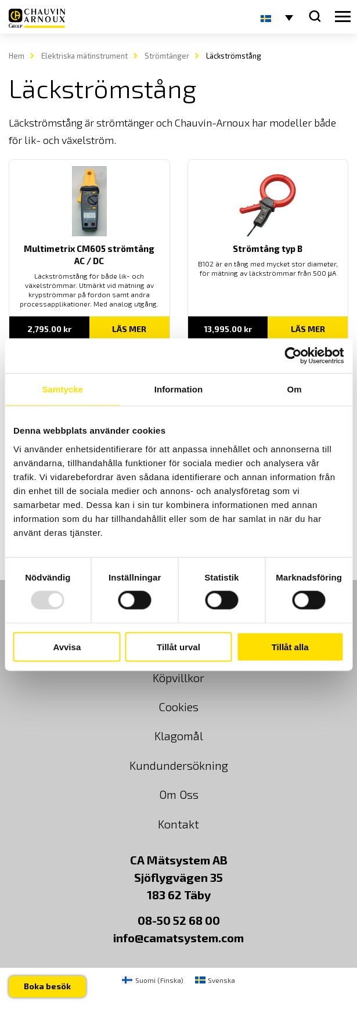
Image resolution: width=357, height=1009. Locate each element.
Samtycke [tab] (62, 389)
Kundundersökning (178, 765)
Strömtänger (167, 55)
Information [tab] (178, 389)
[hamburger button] (343, 17)
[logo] (37, 18)
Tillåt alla (290, 646)
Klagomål (178, 736)
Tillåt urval (178, 646)
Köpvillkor (178, 677)
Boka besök (47, 986)
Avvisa (67, 646)
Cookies (178, 706)
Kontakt (178, 824)
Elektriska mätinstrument (84, 55)
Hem (16, 55)
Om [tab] (294, 389)
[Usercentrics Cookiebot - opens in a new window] (293, 356)
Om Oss (179, 794)
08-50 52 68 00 (179, 920)
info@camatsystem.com (178, 938)
